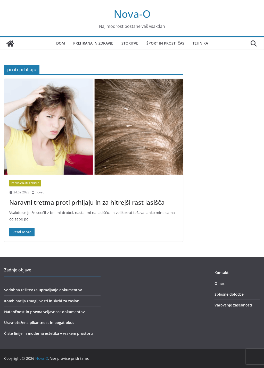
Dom (60, 43)
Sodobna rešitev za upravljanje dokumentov (43, 289)
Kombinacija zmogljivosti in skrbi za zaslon (41, 300)
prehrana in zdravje (25, 183)
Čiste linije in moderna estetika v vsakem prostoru (48, 333)
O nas (219, 283)
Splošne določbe (229, 294)
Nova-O (132, 14)
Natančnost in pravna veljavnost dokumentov (44, 311)
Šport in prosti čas (165, 43)
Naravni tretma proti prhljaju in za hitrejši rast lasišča (87, 202)
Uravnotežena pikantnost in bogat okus (39, 322)
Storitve (129, 43)
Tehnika (200, 43)
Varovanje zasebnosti (233, 305)
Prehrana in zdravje (93, 43)
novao (40, 192)
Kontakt (221, 272)
